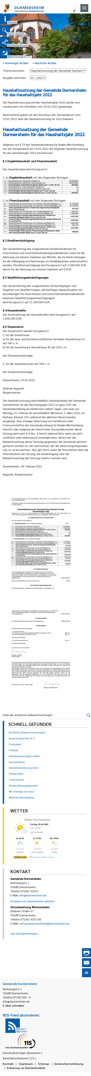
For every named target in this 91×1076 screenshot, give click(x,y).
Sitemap (43, 1064)
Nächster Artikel (44, 63)
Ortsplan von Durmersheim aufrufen (32, 901)
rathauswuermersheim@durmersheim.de (44, 923)
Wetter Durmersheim (37, 819)
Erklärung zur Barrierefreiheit (26, 1068)
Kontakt (8, 1064)
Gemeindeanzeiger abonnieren (21, 1053)
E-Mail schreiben (13, 1005)
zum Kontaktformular (23, 933)
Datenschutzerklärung (68, 1064)
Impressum (26, 1064)
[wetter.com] (20, 857)
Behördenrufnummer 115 (18, 1058)
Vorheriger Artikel (15, 63)
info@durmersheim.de (32, 895)
